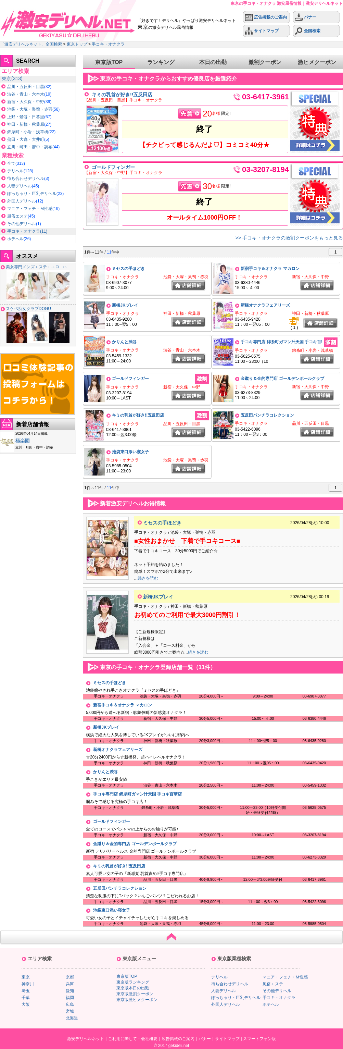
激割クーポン (265, 62)
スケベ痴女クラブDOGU (28, 308)
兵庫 (70, 984)
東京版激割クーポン (134, 993)
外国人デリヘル (21, 201)
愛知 (70, 990)
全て (11, 163)
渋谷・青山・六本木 (25, 94)
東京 (6, 78)
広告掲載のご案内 (266, 17)
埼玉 (26, 990)
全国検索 (307, 31)
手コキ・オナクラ (108, 44)
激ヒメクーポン (317, 62)
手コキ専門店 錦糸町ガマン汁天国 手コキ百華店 (285, 342)
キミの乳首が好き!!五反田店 (122, 94)
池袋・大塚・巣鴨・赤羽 (29, 109)
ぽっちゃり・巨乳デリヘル (31, 193)
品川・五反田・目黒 (25, 86)
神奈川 (28, 984)
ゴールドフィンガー (113, 167)
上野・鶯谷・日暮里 (25, 116)
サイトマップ (262, 31)
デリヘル (15, 171)
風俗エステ (17, 216)
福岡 (70, 997)
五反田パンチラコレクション (267, 415)
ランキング (161, 62)
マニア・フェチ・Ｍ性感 (29, 208)
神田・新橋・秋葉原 (25, 124)
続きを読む (148, 578)
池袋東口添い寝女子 (130, 451)
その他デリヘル (21, 223)
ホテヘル (15, 238)
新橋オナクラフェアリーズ (265, 305)
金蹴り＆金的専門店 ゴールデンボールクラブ (282, 378)
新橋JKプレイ (125, 305)
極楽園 (22, 440)
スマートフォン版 (259, 1038)
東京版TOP (109, 62)
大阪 (26, 1004)
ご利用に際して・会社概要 (132, 1038)
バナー (305, 17)
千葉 (26, 997)
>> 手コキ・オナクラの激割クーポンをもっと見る (289, 237)
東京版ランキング (132, 982)
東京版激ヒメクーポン (136, 999)
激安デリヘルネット (85, 1038)
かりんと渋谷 (124, 342)
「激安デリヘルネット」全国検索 (31, 44)
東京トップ (77, 44)
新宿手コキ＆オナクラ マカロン (270, 268)
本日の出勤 (213, 62)
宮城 (70, 1011)
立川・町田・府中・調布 (29, 147)
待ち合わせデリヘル (25, 178)
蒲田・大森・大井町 (25, 139)
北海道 (72, 1018)
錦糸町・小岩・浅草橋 (27, 131)
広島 (70, 1004)
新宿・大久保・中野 (25, 101)
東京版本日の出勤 (132, 988)
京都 (70, 977)
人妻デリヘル (19, 186)
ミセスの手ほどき (128, 268)
